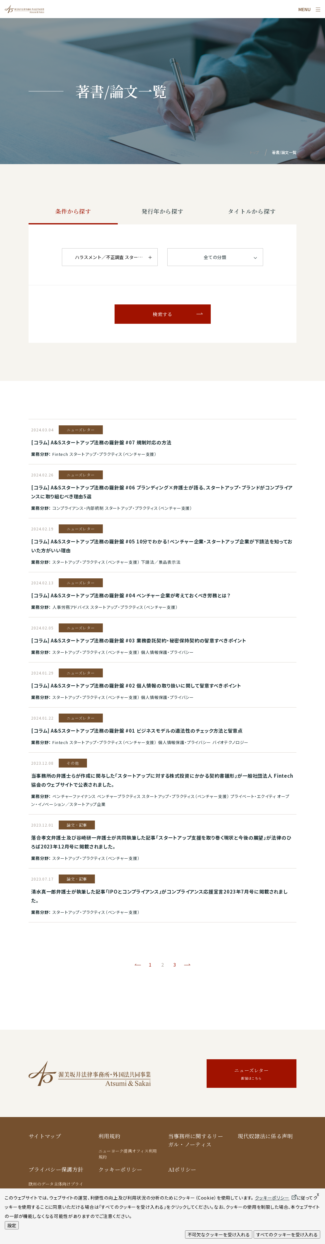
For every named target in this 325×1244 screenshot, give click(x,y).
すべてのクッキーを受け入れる (287, 1234)
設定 (11, 1225)
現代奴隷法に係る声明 (265, 1136)
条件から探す (73, 211)
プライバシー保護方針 (56, 1169)
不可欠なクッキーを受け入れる (219, 1234)
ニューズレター (251, 1074)
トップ (254, 152)
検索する (162, 314)
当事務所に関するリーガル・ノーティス (195, 1140)
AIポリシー (182, 1169)
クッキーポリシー (120, 1169)
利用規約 (109, 1136)
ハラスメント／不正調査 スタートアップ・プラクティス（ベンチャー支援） (116, 257)
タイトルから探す (252, 211)
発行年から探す (162, 211)
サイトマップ (45, 1136)
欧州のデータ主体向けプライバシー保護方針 (56, 1187)
